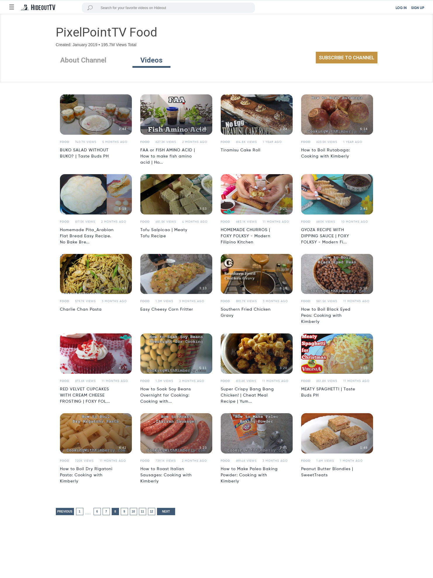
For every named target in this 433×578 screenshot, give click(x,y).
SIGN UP (417, 8)
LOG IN (401, 8)
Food (64, 142)
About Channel (83, 60)
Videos (151, 60)
